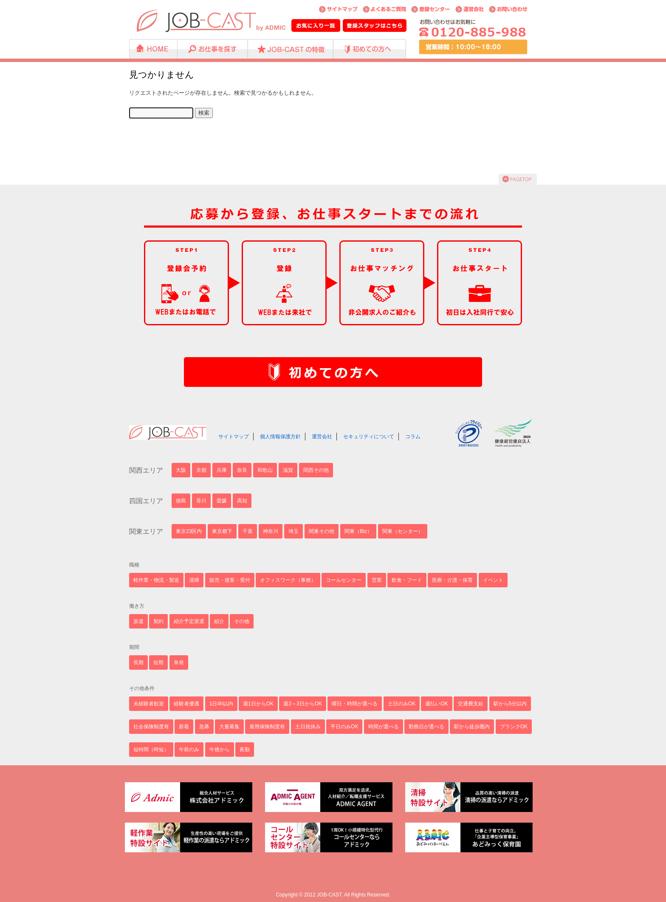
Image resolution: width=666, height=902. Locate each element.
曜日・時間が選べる (355, 704)
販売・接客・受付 (229, 580)
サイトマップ (233, 437)
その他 (241, 621)
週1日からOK (258, 704)
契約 (158, 621)
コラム (412, 437)
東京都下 (222, 531)
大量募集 (229, 727)
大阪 (181, 470)
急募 (204, 727)
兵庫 (222, 470)
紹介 (219, 621)
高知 (242, 501)
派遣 (138, 621)
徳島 (181, 501)
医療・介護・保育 (452, 580)
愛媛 (222, 501)
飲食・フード (407, 580)
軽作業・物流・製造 (156, 580)
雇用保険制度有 (267, 727)
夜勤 (245, 750)
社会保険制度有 (151, 727)
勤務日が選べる (426, 727)
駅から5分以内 (510, 704)
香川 (201, 501)
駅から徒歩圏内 (472, 727)
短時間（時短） (151, 750)
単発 (179, 662)
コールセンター (343, 580)
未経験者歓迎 (148, 704)
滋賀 (288, 470)
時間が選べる (383, 727)
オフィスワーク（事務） (288, 580)
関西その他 (316, 470)
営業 (377, 580)
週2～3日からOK (302, 704)
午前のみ (189, 750)
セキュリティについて (368, 437)
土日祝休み (308, 727)
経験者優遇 (186, 704)
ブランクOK (514, 727)
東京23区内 (189, 531)
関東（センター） (402, 531)
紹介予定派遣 (189, 621)
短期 (158, 662)
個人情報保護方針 (280, 437)
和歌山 (265, 470)
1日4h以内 (221, 704)
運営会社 (322, 437)
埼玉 (293, 531)
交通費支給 (470, 704)
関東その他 (321, 531)
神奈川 (270, 531)
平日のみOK (344, 727)
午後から (219, 750)
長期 (138, 662)
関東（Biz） (358, 531)
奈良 (242, 470)
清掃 (194, 580)
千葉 (248, 531)
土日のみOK (401, 704)
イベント (493, 580)
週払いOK (436, 704)
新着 (184, 727)
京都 (201, 470)
